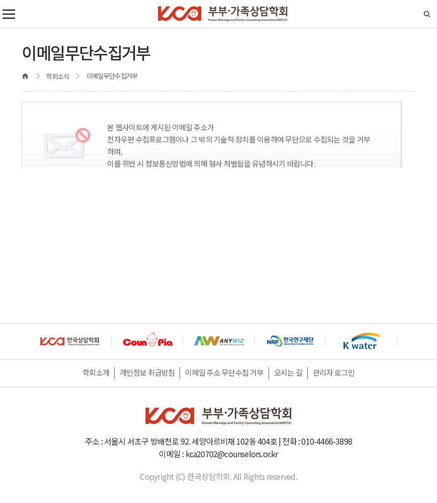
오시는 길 (288, 373)
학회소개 (95, 373)
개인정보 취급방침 (147, 373)
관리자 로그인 (334, 373)
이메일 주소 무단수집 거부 (224, 373)
